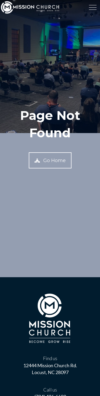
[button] (50, 160)
